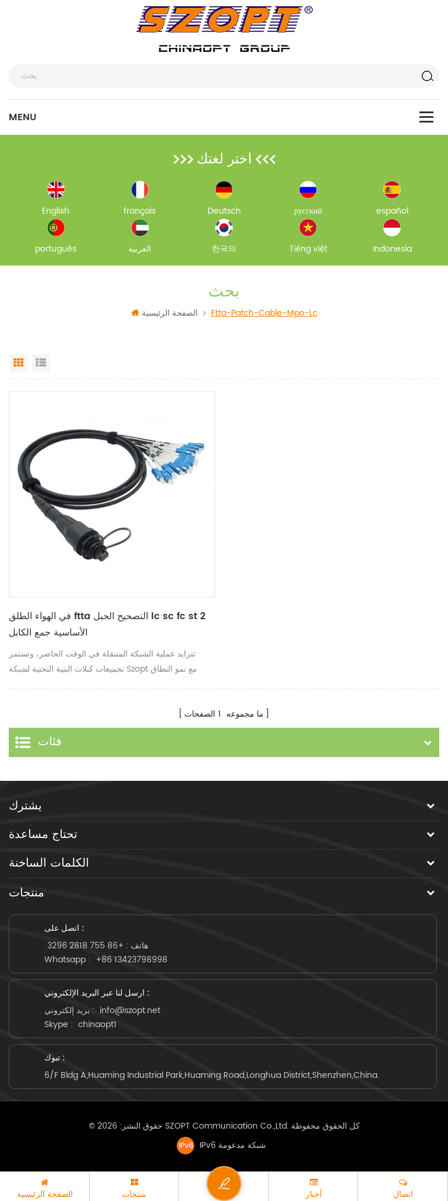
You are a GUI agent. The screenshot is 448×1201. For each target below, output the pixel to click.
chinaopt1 (97, 1024)
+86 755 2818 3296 (85, 945)
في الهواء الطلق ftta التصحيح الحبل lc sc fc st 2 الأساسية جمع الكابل (107, 624)
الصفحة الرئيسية (164, 313)
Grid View (18, 363)
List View (41, 363)
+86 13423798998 (131, 959)
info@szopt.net (130, 1010)
